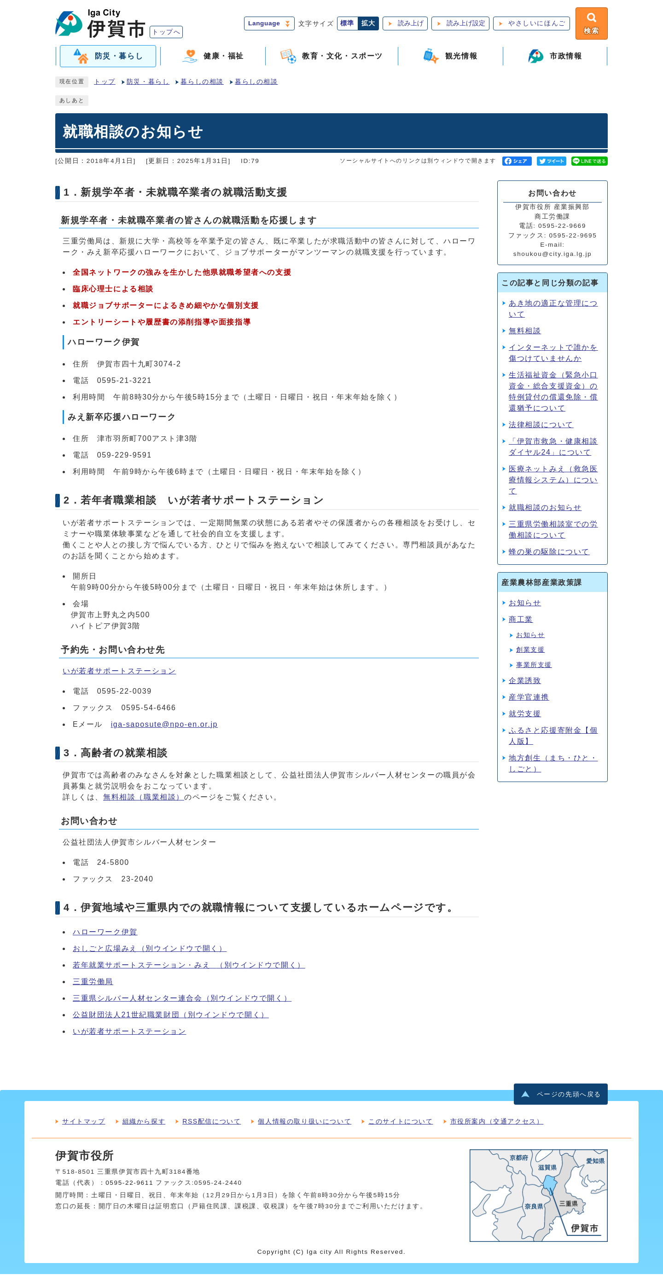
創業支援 (530, 650)
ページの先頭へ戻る (569, 1095)
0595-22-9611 (129, 1183)
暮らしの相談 (202, 82)
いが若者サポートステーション (119, 671)
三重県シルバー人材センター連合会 (182, 999)
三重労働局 (93, 982)
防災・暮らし (148, 82)
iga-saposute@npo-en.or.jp (164, 725)
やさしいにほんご (536, 23)
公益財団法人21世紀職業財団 (171, 1015)
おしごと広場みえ (150, 949)
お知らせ (525, 604)
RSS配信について (211, 1122)
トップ (105, 82)
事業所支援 (534, 665)
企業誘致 (525, 681)
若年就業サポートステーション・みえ (189, 965)
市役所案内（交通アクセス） (497, 1122)
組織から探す (144, 1122)
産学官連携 (529, 698)
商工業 (521, 620)
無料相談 (525, 332)
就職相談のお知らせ (545, 508)
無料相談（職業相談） (143, 798)
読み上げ (410, 23)
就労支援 (525, 715)
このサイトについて (400, 1122)
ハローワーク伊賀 (105, 932)
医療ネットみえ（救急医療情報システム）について (553, 481)
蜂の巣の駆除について (549, 552)
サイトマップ (83, 1122)
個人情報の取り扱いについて (304, 1122)
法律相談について (541, 425)
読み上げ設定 (465, 23)
